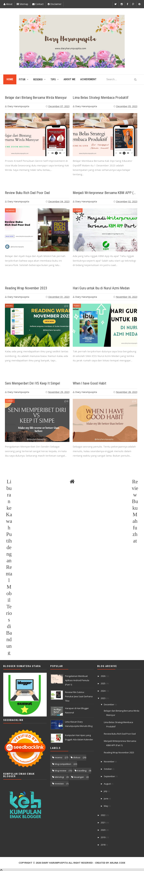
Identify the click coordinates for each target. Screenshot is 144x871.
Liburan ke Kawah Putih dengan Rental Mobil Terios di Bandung (9, 482)
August (107, 783)
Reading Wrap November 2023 (26, 288)
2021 (103, 822)
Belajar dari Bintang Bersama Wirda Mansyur (36, 98)
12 (65, 210)
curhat (77, 210)
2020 (103, 829)
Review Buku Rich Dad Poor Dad (27, 193)
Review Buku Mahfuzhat (135, 482)
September (109, 776)
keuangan (79, 776)
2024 (103, 690)
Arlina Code (117, 862)
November (109, 761)
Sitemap (22, 4)
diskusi (76, 757)
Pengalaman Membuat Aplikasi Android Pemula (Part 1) (77, 680)
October (108, 768)
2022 (103, 815)
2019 (103, 837)
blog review (60, 770)
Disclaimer (54, 4)
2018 (103, 844)
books (9, 305)
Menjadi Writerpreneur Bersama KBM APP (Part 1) (108, 193)
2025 (103, 683)
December (109, 704)
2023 (103, 698)
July (106, 791)
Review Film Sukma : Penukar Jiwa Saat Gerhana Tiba (79, 696)
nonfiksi (10, 210)
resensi (58, 757)
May (106, 805)
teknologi (59, 776)
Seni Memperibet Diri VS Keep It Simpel (32, 383)
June (106, 798)
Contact (38, 4)
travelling (81, 770)
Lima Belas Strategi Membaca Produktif (100, 98)
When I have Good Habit (89, 383)
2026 (103, 676)
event (77, 305)
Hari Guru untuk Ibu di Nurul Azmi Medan (101, 288)
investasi (59, 783)
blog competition (63, 763)
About (8, 4)
